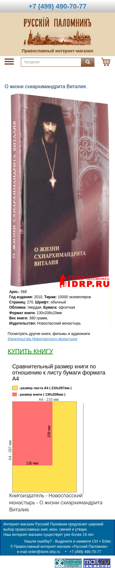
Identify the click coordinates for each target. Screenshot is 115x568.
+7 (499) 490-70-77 (85, 552)
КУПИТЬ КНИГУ (30, 351)
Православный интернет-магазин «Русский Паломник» (61, 546)
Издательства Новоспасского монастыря (42, 339)
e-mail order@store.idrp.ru (38, 552)
